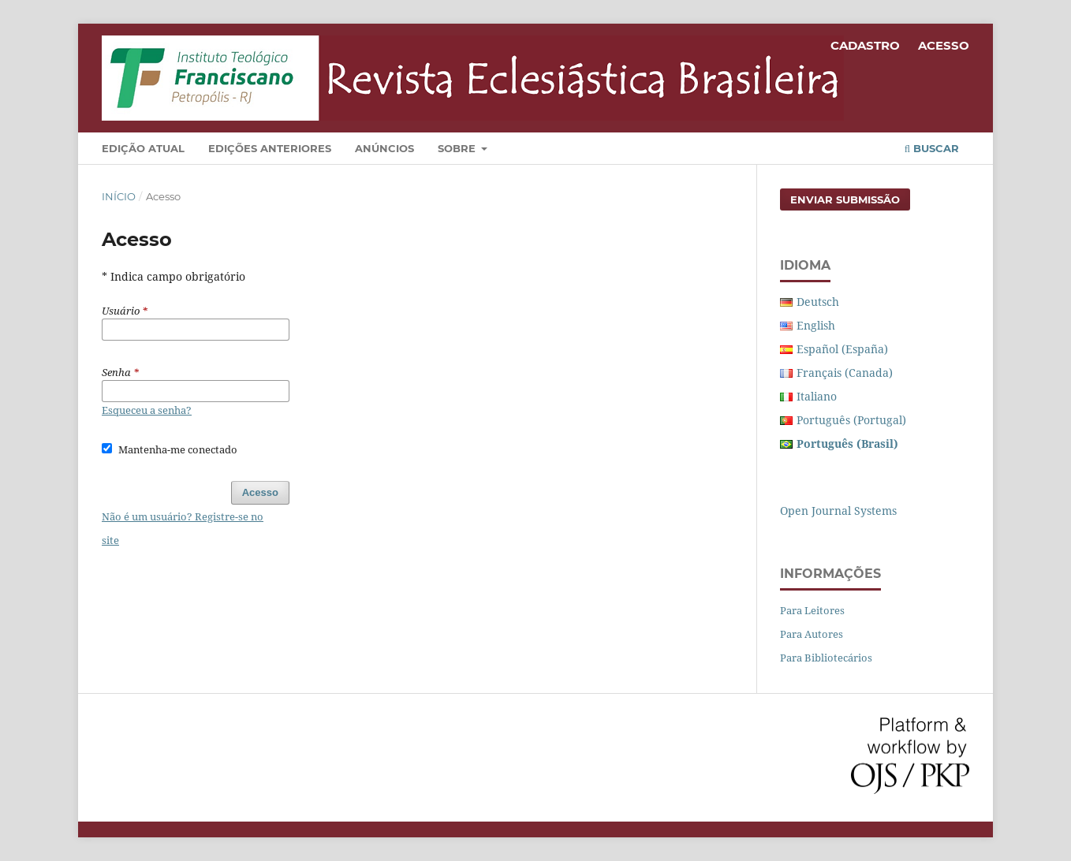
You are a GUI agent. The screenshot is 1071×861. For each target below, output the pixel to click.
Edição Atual (143, 148)
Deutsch (818, 301)
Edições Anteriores (269, 148)
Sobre (458, 148)
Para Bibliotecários (826, 657)
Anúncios (384, 148)
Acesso (943, 45)
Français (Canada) (845, 372)
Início (119, 196)
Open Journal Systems (838, 510)
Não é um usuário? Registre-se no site (182, 528)
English (816, 325)
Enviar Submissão (845, 199)
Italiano (817, 396)
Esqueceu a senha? (147, 410)
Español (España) (842, 348)
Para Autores (811, 634)
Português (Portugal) (851, 419)
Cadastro (865, 45)
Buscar (932, 148)
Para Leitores (812, 610)
